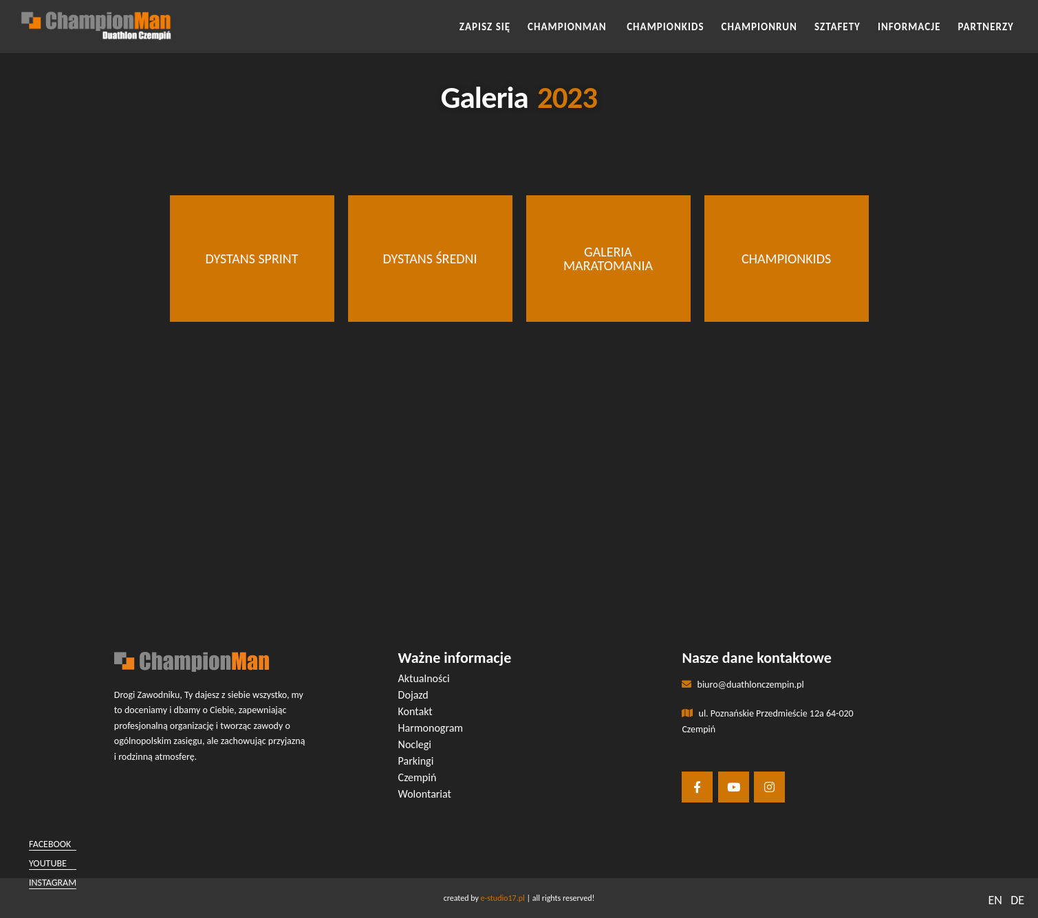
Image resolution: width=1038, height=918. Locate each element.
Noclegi (414, 744)
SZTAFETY (837, 27)
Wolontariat (424, 793)
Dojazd (413, 694)
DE (1017, 900)
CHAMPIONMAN (568, 27)
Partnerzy (986, 27)
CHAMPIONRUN (759, 27)
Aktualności (424, 678)
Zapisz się (484, 27)
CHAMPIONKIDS (665, 27)
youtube (48, 863)
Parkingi (416, 760)
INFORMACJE (909, 27)
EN (995, 900)
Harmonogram (431, 727)
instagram (52, 882)
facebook (50, 844)
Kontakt (415, 711)
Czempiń (417, 777)
